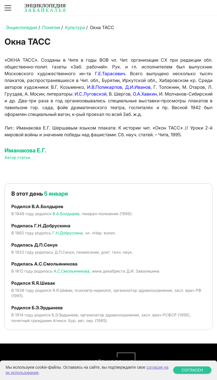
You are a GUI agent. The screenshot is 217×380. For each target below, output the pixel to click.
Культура (75, 27)
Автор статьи (17, 157)
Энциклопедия (21, 27)
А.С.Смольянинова (72, 271)
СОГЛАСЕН (192, 370)
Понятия (51, 27)
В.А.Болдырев (66, 213)
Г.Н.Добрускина (67, 232)
